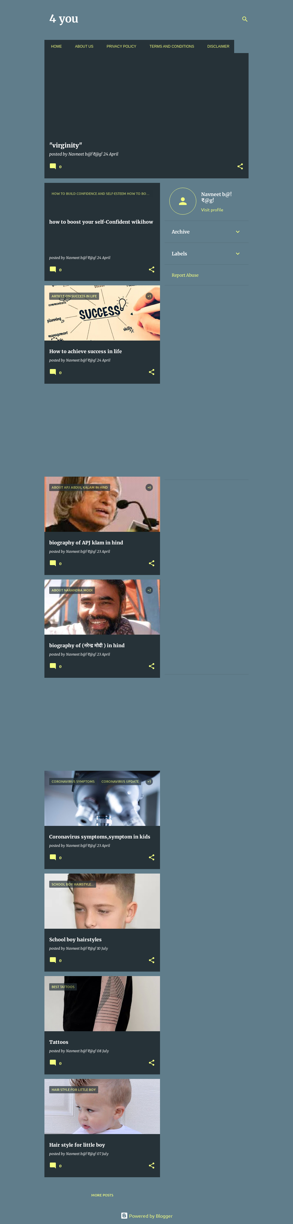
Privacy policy (119, 46)
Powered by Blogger (147, 1216)
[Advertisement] (100, 430)
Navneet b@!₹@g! (216, 197)
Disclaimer (217, 46)
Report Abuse (185, 275)
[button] (240, 167)
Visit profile (212, 209)
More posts (102, 1195)
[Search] (245, 19)
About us (82, 46)
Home (54, 46)
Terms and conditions (170, 46)
